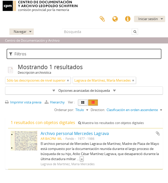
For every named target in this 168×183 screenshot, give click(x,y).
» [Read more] (81, 159)
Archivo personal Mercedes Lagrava (75, 133)
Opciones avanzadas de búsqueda (84, 90)
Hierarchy (55, 102)
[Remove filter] (68, 80)
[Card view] (83, 102)
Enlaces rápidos (127, 19)
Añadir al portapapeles (157, 133)
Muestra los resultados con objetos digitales (111, 123)
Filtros (17, 54)
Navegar (20, 31)
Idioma (115, 19)
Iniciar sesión (148, 19)
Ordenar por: (64, 110)
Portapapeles (102, 19)
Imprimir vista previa (23, 102)
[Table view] (93, 102)
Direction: (98, 110)
